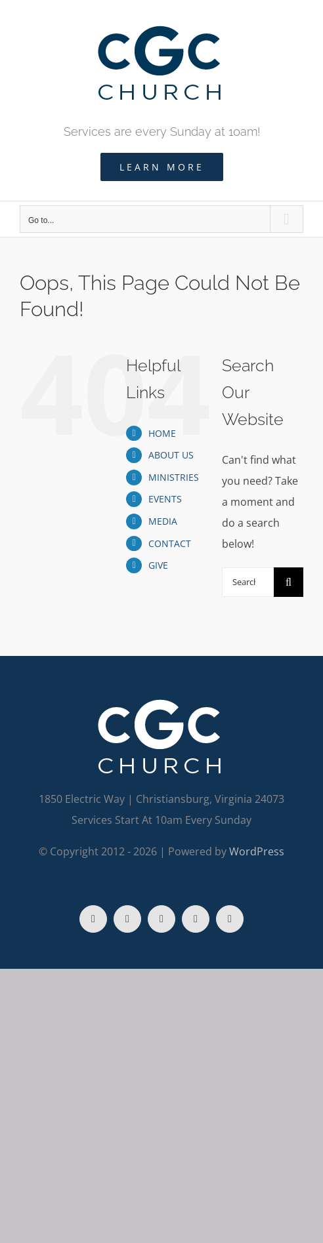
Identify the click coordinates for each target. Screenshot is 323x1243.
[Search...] (248, 582)
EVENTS (165, 499)
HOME (162, 433)
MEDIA (162, 521)
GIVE (158, 565)
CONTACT (169, 543)
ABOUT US (171, 455)
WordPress (256, 851)
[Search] (288, 582)
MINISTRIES (173, 477)
